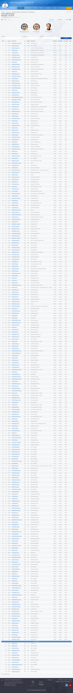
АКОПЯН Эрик (14, 643)
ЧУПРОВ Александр (16, 435)
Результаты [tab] (51, 19)
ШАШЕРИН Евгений (16, 235)
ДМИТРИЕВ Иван (15, 477)
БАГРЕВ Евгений (15, 360)
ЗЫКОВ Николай (15, 562)
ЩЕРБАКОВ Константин (16, 585)
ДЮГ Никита (14, 327)
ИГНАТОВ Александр (16, 249)
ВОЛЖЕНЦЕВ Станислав (24, 31)
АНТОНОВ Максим (15, 172)
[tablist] (36, 19)
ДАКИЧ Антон (14, 280)
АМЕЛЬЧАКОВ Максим (16, 637)
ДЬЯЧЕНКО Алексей (16, 613)
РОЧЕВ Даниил (15, 120)
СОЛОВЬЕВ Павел (15, 106)
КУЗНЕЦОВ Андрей (15, 55)
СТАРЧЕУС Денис (15, 627)
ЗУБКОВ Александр (16, 212)
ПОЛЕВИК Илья (15, 498)
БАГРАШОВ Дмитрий (16, 85)
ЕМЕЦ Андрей (14, 341)
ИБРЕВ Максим (15, 418)
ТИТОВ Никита (15, 597)
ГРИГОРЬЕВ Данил (15, 254)
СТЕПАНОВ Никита (15, 367)
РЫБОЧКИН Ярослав (16, 69)
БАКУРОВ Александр (16, 170)
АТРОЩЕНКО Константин (17, 461)
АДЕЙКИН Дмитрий (16, 501)
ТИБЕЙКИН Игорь (15, 630)
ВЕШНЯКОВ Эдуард (16, 650)
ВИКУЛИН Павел (15, 134)
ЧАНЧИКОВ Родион (15, 411)
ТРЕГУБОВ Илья (15, 191)
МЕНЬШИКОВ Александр (17, 369)
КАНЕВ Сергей (14, 151)
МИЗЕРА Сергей (15, 205)
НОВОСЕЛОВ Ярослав (16, 508)
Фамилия (3, 36)
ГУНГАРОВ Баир (15, 496)
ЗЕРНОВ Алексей (15, 339)
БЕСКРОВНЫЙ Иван (16, 447)
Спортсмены (28, 8)
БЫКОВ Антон (14, 62)
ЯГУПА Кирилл (15, 404)
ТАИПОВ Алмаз (15, 50)
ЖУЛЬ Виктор (14, 71)
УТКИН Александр (15, 184)
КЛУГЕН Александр (15, 177)
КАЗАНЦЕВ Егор (15, 308)
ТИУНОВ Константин (16, 156)
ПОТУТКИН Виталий (16, 374)
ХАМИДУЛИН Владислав (17, 536)
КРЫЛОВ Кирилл (15, 421)
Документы (48, 8)
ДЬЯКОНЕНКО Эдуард (16, 383)
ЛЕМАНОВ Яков (15, 200)
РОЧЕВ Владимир (15, 362)
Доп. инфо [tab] (60, 19)
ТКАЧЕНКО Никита (15, 538)
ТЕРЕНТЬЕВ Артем (15, 552)
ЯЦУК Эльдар (14, 393)
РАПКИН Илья (14, 645)
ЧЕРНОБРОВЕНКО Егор (16, 587)
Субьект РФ (42, 36)
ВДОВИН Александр (16, 671)
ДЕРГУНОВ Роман (15, 456)
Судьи (55, 8)
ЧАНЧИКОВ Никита (15, 482)
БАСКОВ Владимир (15, 259)
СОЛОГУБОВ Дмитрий (16, 564)
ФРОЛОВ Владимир (48, 31)
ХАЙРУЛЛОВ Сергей (16, 444)
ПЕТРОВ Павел (15, 580)
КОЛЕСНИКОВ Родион (16, 219)
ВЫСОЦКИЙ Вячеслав (16, 557)
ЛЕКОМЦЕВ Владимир (16, 233)
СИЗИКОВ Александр (16, 273)
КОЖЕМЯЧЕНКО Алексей (17, 519)
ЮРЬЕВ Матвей (15, 127)
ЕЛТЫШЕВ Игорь (15, 402)
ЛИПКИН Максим (15, 386)
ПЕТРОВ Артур (14, 186)
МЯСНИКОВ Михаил (16, 475)
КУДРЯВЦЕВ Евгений (16, 669)
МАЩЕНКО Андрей (15, 104)
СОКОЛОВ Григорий (16, 247)
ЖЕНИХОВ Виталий (15, 451)
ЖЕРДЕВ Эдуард (15, 512)
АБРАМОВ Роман (15, 468)
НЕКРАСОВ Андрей (15, 132)
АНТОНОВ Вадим (15, 583)
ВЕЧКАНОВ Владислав (16, 59)
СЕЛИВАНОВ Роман (15, 515)
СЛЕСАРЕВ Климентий (16, 606)
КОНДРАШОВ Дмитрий (16, 163)
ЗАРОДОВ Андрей (15, 188)
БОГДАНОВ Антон (15, 207)
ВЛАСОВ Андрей (15, 296)
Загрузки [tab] (68, 19)
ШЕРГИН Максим (15, 329)
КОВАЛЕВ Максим (15, 242)
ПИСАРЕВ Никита (15, 179)
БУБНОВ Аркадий (15, 395)
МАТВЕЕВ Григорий (15, 226)
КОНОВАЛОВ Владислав (16, 379)
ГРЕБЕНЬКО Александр (16, 76)
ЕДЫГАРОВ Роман (15, 144)
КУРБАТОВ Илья (15, 167)
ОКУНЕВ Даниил (15, 292)
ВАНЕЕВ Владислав (15, 92)
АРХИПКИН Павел (15, 313)
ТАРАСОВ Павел (15, 332)
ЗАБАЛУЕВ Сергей (15, 252)
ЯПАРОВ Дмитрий (15, 160)
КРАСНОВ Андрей (36, 31)
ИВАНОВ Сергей (15, 571)
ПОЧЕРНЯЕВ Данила (16, 616)
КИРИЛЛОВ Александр (16, 210)
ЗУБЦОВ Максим (15, 123)
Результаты (20, 8)
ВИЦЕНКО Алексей (15, 80)
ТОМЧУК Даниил (15, 590)
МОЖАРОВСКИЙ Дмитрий (17, 664)
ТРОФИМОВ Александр (16, 285)
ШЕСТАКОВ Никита (15, 228)
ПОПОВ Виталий (15, 158)
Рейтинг (41, 8)
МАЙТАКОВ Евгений (16, 576)
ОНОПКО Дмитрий (15, 299)
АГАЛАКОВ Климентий (16, 198)
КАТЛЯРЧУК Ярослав (16, 306)
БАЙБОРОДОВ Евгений (16, 214)
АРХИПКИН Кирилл (15, 655)
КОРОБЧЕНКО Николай (16, 376)
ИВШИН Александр (15, 66)
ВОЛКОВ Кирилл (15, 529)
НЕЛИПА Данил (15, 174)
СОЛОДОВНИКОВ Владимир (17, 97)
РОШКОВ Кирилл (15, 524)
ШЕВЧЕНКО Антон (15, 294)
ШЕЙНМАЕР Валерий (16, 620)
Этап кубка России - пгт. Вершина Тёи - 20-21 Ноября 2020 (23, 12)
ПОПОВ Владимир (15, 165)
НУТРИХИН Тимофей (16, 224)
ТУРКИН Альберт (15, 116)
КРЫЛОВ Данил (15, 625)
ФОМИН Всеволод (15, 414)
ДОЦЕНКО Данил (15, 217)
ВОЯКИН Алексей (15, 505)
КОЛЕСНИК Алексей (16, 555)
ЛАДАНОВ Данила (15, 491)
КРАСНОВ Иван (15, 634)
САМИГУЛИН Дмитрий (16, 545)
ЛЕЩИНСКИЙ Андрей (16, 470)
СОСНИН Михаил (15, 78)
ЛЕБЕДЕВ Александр (16, 449)
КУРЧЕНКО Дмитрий (16, 639)
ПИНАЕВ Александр (16, 484)
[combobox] (50, 38)
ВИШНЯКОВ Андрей (16, 397)
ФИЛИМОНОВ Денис (16, 64)
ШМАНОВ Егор (14, 573)
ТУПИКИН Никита (15, 632)
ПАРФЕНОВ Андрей (15, 125)
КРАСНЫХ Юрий (15, 548)
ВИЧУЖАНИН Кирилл (16, 137)
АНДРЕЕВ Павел (15, 275)
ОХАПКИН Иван (15, 463)
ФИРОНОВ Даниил (15, 609)
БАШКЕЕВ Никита (15, 657)
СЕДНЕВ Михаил (15, 346)
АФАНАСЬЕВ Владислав (16, 350)
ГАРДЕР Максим (15, 153)
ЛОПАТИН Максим (15, 343)
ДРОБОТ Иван (14, 287)
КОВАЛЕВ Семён (15, 465)
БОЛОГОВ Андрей (15, 268)
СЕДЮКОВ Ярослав (15, 472)
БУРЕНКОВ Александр (16, 322)
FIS (68, 8)
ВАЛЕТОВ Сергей (15, 517)
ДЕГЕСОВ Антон (15, 494)
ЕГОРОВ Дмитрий (15, 336)
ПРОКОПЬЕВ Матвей (16, 409)
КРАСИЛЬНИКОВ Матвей (17, 390)
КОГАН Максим (15, 181)
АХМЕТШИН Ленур (15, 334)
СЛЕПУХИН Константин (16, 437)
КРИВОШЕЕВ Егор (15, 407)
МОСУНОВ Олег (15, 618)
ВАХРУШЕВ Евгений (16, 118)
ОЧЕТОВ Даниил (15, 245)
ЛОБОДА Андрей (15, 355)
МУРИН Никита (15, 543)
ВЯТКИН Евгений (15, 623)
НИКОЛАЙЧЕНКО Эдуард (17, 531)
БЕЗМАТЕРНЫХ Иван (16, 193)
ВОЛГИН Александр (16, 454)
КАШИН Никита (15, 282)
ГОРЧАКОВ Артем (15, 289)
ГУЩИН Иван (14, 278)
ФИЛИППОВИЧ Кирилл (16, 320)
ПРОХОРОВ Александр (16, 400)
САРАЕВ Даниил (15, 522)
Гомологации (62, 8)
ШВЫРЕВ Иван (15, 315)
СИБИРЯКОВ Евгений (16, 510)
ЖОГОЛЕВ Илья (15, 440)
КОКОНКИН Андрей (15, 303)
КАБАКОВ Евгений (15, 423)
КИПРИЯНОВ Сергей (16, 430)
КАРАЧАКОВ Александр (16, 599)
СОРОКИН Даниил (15, 348)
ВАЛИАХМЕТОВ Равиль (16, 99)
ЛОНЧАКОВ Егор (15, 261)
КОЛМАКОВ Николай (16, 604)
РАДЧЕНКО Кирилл (15, 611)
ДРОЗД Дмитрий (15, 662)
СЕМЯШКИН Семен (15, 231)
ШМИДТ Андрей (15, 566)
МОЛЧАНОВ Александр (16, 489)
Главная (3, 12)
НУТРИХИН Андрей (15, 526)
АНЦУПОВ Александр (16, 416)
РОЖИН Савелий (15, 428)
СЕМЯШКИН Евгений (16, 57)
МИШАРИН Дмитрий (16, 238)
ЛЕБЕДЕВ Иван (15, 357)
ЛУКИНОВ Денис (15, 271)
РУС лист (35, 8)
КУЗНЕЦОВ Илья (15, 266)
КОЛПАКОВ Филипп (16, 146)
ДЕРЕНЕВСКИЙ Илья (16, 569)
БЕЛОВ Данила (15, 652)
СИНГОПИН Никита (15, 102)
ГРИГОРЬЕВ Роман (15, 325)
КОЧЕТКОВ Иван (15, 381)
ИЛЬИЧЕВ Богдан (15, 648)
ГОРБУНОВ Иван (15, 52)
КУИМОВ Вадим (15, 503)
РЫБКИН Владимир (16, 240)
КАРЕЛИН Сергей (15, 559)
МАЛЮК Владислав (15, 301)
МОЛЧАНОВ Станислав (16, 442)
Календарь (13, 8)
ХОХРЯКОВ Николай (16, 111)
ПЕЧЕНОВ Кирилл (15, 139)
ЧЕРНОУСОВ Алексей (16, 83)
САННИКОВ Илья (15, 113)
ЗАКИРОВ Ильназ (15, 109)
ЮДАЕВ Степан (15, 550)
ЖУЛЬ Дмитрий (15, 130)
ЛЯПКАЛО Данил (15, 221)
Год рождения (24, 36)
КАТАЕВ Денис (14, 90)
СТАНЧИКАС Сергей (16, 592)
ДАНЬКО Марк (14, 578)
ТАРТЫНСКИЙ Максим (16, 353)
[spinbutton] (30, 38)
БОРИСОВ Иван (15, 458)
